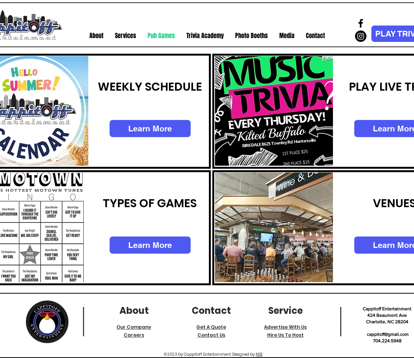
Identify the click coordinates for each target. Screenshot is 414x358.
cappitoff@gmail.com (388, 334)
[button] (125, 36)
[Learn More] (150, 128)
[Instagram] (360, 36)
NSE (259, 354)
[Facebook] (360, 23)
